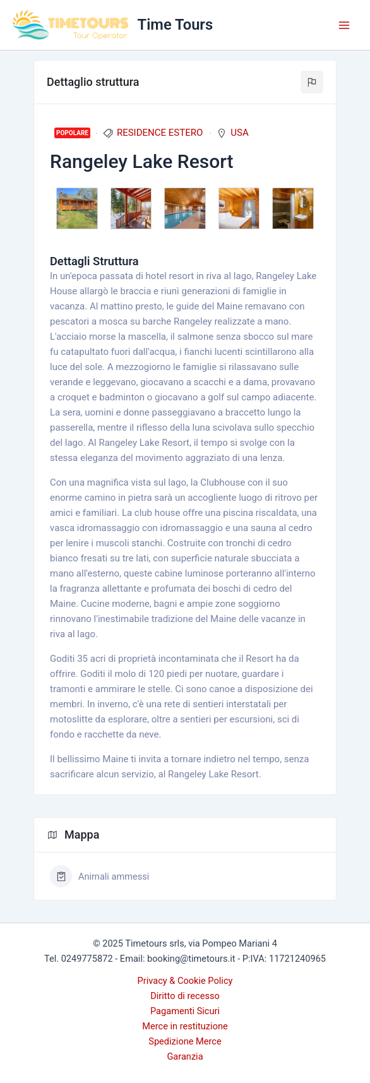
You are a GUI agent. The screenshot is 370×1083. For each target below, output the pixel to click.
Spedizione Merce (184, 1041)
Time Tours (175, 24)
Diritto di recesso (185, 996)
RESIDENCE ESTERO (160, 132)
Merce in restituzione (185, 1026)
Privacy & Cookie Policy (185, 980)
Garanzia (185, 1056)
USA (239, 132)
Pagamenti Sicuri (185, 1011)
